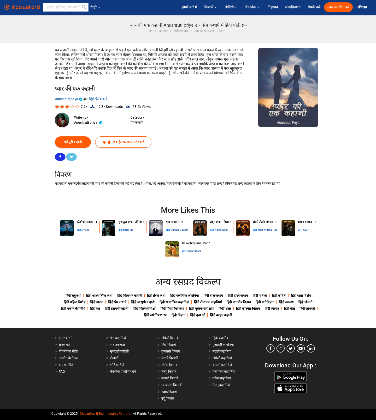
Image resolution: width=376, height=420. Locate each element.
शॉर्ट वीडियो (117, 365)
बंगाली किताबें (169, 378)
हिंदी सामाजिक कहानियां (174, 302)
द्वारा (79, 229)
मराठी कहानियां (221, 351)
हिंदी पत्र (95, 308)
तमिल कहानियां (221, 378)
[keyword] (65, 7)
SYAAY (85, 229)
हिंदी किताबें (168, 345)
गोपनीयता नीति (68, 351)
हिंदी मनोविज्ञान (265, 302)
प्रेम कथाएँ (136, 122)
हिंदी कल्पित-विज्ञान (248, 308)
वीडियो (231, 7)
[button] (84, 7)
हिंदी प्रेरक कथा (156, 296)
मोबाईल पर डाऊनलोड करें (123, 142)
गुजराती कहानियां (223, 345)
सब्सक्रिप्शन (292, 7)
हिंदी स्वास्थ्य (286, 302)
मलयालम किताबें (171, 385)
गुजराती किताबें (170, 351)
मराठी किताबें (169, 358)
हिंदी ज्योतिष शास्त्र (155, 315)
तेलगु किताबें (168, 371)
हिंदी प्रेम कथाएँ (98, 99)
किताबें (211, 7)
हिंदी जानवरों (307, 308)
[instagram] (280, 348)
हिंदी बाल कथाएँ (213, 296)
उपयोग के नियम (68, 358)
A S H (306, 229)
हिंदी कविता (279, 296)
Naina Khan (221, 229)
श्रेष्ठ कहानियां (118, 338)
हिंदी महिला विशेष (74, 302)
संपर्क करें (314, 7)
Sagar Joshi (194, 251)
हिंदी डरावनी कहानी (117, 308)
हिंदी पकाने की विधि (73, 308)
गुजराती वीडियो (119, 351)
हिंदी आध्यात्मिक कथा (99, 296)
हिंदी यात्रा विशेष (301, 296)
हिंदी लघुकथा (73, 296)
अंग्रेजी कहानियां (222, 358)
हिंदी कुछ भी (197, 315)
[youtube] (301, 348)
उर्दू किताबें (167, 398)
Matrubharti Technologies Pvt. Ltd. (105, 413)
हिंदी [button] (95, 7)
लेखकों (114, 358)
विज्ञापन (273, 7)
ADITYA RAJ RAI (267, 229)
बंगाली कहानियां (222, 365)
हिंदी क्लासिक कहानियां (184, 296)
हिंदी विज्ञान (178, 315)
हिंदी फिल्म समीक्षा (144, 308)
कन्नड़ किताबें (169, 392)
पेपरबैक (252, 7)
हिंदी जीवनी (305, 302)
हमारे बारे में (189, 7)
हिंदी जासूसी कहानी (143, 302)
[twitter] (291, 348)
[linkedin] (311, 348)
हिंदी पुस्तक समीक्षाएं (201, 308)
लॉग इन (363, 7)
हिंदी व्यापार (272, 308)
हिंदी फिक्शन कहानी (129, 296)
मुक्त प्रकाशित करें (338, 7)
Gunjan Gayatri (179, 229)
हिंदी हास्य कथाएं (238, 296)
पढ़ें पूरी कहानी (73, 142)
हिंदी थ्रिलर (224, 308)
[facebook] (270, 348)
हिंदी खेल (289, 308)
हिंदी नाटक (96, 302)
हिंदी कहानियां (220, 338)
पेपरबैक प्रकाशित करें (123, 371)
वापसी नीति (66, 365)
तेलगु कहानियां (221, 385)
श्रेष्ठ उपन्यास (117, 345)
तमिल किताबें (169, 365)
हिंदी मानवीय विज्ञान (239, 302)
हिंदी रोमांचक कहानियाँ (208, 302)
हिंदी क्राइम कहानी (221, 315)
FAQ (62, 371)
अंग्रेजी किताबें (169, 338)
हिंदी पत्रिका (260, 296)
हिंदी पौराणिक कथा (172, 308)
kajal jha (128, 229)
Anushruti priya (69, 99)
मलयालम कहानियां (223, 371)
